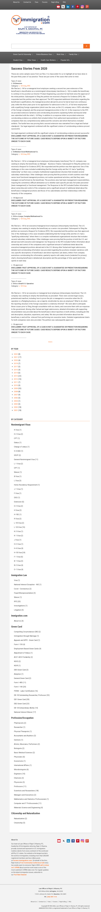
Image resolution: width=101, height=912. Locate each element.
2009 (16, 388)
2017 (16, 367)
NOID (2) (17, 661)
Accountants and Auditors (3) (25, 736)
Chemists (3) (19, 778)
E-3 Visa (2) (18, 506)
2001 (16, 410)
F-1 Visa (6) (18, 557)
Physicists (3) (19, 782)
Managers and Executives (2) (25, 795)
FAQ (70, 901)
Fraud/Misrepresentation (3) (25, 593)
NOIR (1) (17, 666)
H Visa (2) (18, 510)
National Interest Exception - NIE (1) (27, 585)
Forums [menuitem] (44, 2)
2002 (16, 407)
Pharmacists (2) (20, 723)
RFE (28, 86)
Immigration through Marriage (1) (26, 636)
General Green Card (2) (22, 678)
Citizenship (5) (19, 823)
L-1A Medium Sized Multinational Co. (24, 152)
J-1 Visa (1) (18, 489)
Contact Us (42, 901)
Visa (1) (17, 580)
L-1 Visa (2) (18, 464)
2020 (16, 360)
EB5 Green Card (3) (21, 670)
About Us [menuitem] (16, 2)
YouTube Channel (20, 875)
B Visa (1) (17, 476)
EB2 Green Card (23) (21, 704)
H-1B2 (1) (17, 514)
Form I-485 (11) (20, 682)
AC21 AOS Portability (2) (23, 657)
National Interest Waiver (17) (25, 712)
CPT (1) (17, 438)
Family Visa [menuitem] (73, 54)
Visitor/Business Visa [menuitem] (44, 54)
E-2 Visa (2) (18, 434)
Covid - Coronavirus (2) (22, 589)
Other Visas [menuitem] (31, 60)
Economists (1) (20, 761)
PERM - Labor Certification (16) (26, 691)
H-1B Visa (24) (19, 553)
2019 (16, 363)
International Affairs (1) (23, 765)
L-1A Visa (22, 86)
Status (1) (17, 443)
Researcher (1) (19, 727)
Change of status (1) (21, 447)
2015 (16, 370)
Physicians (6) (19, 757)
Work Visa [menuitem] (60, 54)
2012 (16, 379)
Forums (55, 901)
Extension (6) (19, 502)
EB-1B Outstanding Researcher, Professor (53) (32, 695)
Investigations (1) (20, 606)
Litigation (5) (19, 610)
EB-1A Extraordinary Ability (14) (26, 708)
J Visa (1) (17, 540)
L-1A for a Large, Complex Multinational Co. (27, 216)
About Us (34, 901)
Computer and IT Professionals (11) (27, 803)
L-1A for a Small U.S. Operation (22, 283)
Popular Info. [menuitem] (65, 60)
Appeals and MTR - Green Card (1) (27, 640)
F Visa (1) (17, 493)
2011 (16, 382)
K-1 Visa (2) (18, 536)
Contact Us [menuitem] (27, 2)
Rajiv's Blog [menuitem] (55, 2)
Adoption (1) (18, 674)
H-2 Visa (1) (18, 544)
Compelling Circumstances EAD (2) (27, 632)
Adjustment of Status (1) (23, 653)
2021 (16, 357)
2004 (16, 401)
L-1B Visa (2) (19, 523)
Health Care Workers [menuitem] (48, 60)
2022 (16, 354)
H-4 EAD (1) (18, 451)
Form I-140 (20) (20, 687)
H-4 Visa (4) (18, 548)
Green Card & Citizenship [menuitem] (22, 54)
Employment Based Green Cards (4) (27, 649)
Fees (49, 901)
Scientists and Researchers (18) (26, 791)
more (50, 342)
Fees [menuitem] (36, 2)
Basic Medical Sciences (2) (24, 753)
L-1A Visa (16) (19, 527)
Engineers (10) (19, 774)
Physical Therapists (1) (23, 731)
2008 (16, 392)
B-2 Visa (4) (18, 565)
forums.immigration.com (22, 860)
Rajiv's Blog (63, 901)
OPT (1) (17, 468)
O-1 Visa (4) (18, 569)
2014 (16, 373)
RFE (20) (17, 601)
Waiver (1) (18, 472)
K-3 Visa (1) (18, 531)
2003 (16, 404)
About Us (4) (18, 621)
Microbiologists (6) (21, 769)
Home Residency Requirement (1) (27, 485)
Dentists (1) (18, 740)
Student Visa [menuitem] (17, 60)
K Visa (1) (17, 430)
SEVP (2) (17, 455)
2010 (16, 385)
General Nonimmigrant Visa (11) (26, 459)
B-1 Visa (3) (18, 561)
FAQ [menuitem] (64, 2)
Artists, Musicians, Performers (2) (27, 744)
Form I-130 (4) (19, 644)
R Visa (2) (17, 519)
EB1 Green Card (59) (21, 699)
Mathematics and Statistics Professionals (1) (31, 799)
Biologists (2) (19, 748)
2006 (16, 398)
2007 (16, 395)
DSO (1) (17, 498)
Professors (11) (20, 786)
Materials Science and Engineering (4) (28, 808)
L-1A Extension (16, 83)
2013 (16, 376)
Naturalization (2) (20, 819)
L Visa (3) (17, 481)
